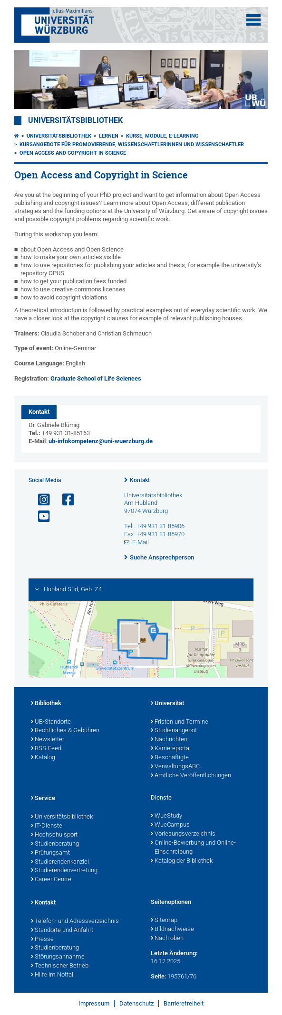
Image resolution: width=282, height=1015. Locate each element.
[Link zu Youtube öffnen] (40, 516)
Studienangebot (174, 730)
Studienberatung (55, 844)
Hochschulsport (54, 835)
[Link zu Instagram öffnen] (40, 500)
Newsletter (47, 740)
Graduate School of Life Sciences (95, 378)
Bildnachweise (172, 929)
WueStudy (166, 816)
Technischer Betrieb (59, 966)
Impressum (93, 1003)
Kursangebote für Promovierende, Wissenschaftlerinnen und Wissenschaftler (131, 144)
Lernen (108, 136)
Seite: (158, 976)
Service (43, 798)
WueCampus (170, 825)
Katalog (43, 758)
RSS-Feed (46, 749)
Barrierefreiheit (184, 1003)
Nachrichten (169, 740)
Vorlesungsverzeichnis (183, 834)
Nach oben (167, 938)
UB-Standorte (51, 722)
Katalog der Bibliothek (182, 861)
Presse (42, 939)
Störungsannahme (58, 957)
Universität (167, 703)
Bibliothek (46, 703)
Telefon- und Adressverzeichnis (75, 921)
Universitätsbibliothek (75, 120)
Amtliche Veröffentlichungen (191, 776)
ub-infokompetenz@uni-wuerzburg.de (101, 441)
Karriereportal (171, 749)
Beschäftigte (170, 758)
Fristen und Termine (179, 722)
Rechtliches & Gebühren (65, 730)
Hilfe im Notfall (53, 975)
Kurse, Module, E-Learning (162, 136)
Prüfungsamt (50, 853)
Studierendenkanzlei (60, 862)
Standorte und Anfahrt (62, 930)
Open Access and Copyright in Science (72, 153)
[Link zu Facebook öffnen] (64, 500)
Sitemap (164, 920)
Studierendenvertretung (64, 870)
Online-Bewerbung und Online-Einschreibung (193, 848)
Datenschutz (136, 1003)
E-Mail (140, 542)
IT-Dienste (46, 826)
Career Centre (51, 879)
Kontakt (140, 480)
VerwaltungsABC (175, 767)
